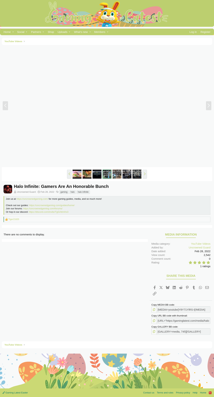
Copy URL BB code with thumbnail (169, 315)
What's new (81, 31)
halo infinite (83, 192)
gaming (63, 192)
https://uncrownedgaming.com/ (32, 199)
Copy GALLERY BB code (164, 325)
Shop (51, 31)
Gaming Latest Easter (15, 391)
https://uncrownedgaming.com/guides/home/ (52, 205)
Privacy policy (183, 391)
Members (99, 31)
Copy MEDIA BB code (162, 304)
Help (195, 391)
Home (7, 31)
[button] (13, 32)
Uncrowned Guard (26, 192)
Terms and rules (165, 391)
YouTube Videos (200, 243)
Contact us (148, 391)
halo (73, 192)
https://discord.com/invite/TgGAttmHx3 (48, 212)
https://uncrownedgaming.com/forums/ (42, 208)
